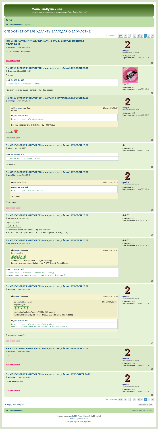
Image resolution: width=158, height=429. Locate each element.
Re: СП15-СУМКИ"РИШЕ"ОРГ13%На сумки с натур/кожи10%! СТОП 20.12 (45, 42)
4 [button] (138, 35)
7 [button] (148, 35)
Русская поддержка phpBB (78, 419)
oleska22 (17, 250)
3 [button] (134, 35)
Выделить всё (17, 80)
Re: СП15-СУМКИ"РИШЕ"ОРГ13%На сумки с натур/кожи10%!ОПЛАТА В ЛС (48, 374)
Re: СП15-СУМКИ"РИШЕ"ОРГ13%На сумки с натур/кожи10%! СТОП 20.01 (47, 68)
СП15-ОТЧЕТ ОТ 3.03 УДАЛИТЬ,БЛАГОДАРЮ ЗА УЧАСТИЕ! (47, 31)
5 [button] (141, 35)
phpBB (73, 416)
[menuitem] (9, 20)
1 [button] (129, 35)
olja (14, 182)
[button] (120, 36)
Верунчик (17, 108)
